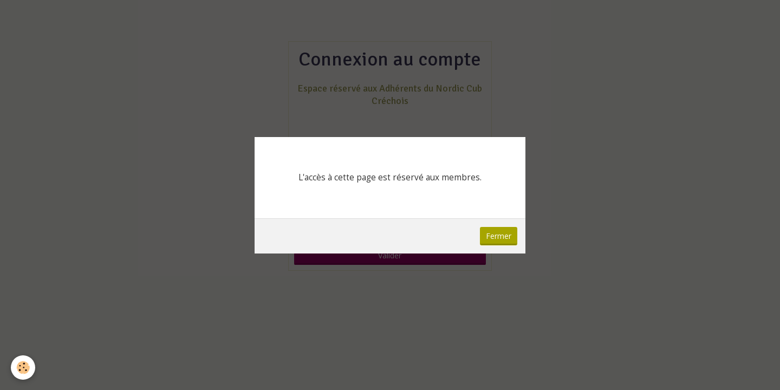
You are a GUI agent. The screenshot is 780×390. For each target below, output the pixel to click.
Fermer (498, 236)
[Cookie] (23, 367)
